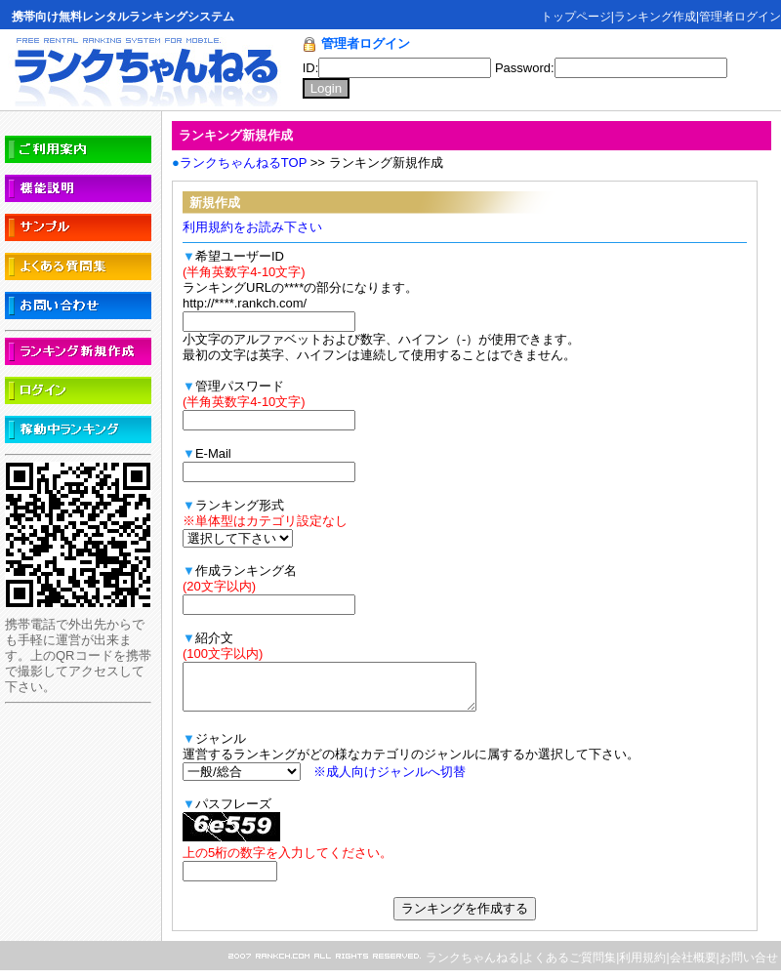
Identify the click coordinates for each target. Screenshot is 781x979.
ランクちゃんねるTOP (243, 162)
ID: (399, 68)
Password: (611, 68)
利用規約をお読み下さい (252, 227)
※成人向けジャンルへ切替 (389, 780)
